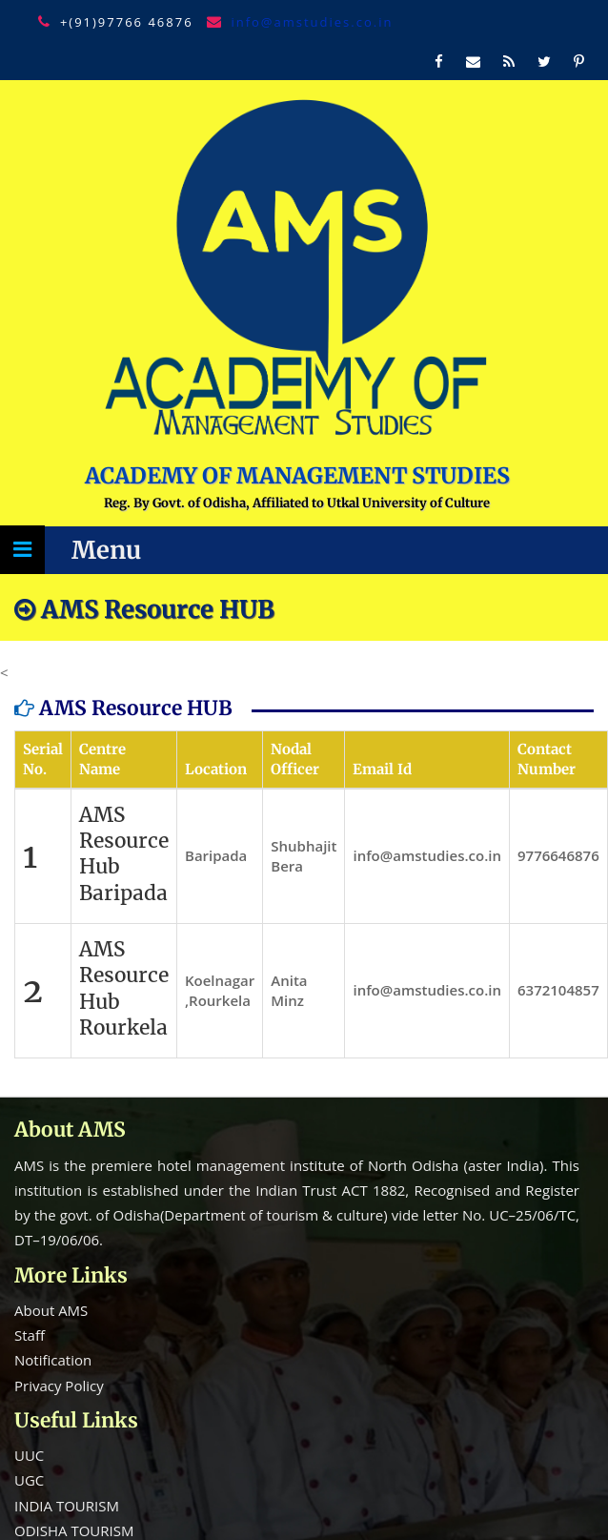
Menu (106, 550)
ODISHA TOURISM (73, 1530)
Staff (29, 1335)
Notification (52, 1359)
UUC (29, 1455)
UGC (29, 1479)
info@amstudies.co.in (312, 22)
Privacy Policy (59, 1385)
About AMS (51, 1310)
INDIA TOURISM (66, 1505)
